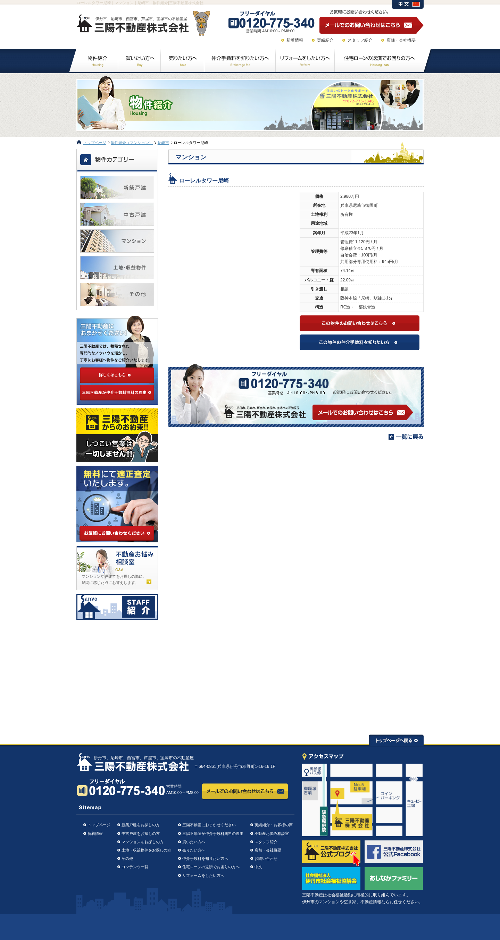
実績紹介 (325, 40)
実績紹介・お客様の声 (274, 825)
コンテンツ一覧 (135, 867)
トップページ (94, 143)
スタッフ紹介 (360, 40)
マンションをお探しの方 (143, 842)
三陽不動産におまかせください (209, 825)
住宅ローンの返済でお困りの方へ (211, 867)
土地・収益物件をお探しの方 (146, 850)
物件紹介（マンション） (132, 143)
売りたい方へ (193, 850)
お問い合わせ (266, 858)
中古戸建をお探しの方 (141, 833)
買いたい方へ (193, 842)
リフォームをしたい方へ (203, 875)
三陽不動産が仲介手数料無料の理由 (212, 833)
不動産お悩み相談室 (272, 833)
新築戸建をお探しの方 (141, 825)
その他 (127, 858)
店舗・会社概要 (401, 40)
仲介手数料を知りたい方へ (205, 858)
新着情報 (294, 40)
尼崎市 (163, 143)
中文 (258, 867)
